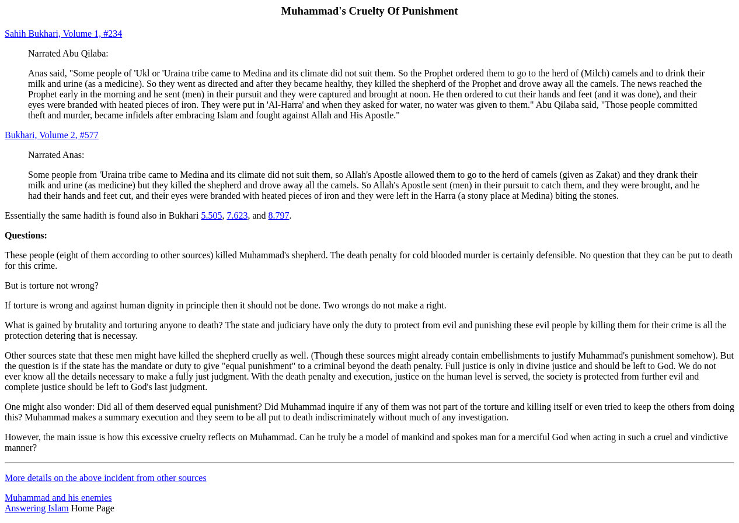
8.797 (279, 215)
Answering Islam (37, 508)
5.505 (211, 215)
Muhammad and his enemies (58, 498)
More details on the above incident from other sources (106, 478)
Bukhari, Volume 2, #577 (52, 135)
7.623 (237, 215)
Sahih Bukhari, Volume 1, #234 (63, 33)
